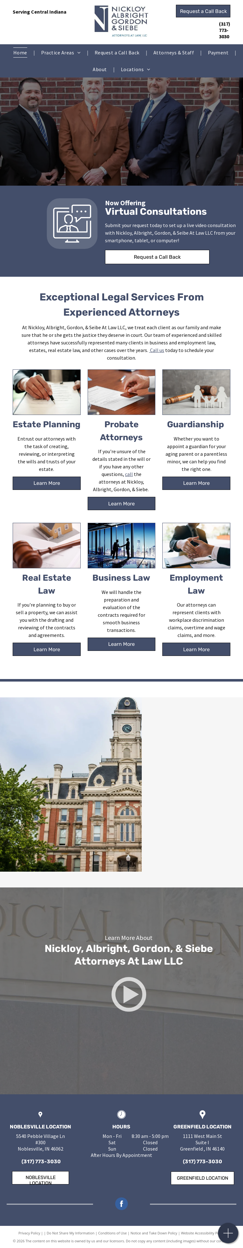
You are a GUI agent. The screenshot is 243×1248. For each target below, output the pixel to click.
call (129, 474)
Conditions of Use (112, 1233)
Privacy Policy (29, 1233)
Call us (157, 350)
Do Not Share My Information (71, 1233)
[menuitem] (21, 52)
